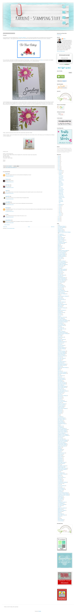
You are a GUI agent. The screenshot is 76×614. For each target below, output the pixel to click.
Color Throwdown (60, 282)
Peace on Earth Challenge (62, 401)
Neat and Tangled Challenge (62, 386)
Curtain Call (59, 297)
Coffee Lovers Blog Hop (61, 278)
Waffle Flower (60, 509)
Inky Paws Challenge (61, 345)
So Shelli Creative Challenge (62, 444)
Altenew (59, 236)
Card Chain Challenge (61, 252)
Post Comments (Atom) (10, 228)
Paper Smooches (60, 400)
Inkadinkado (60, 340)
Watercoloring (60, 511)
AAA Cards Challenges (61, 227)
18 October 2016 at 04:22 (9, 193)
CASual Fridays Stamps (61, 270)
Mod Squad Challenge (61, 379)
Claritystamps (60, 276)
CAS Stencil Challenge (61, 263)
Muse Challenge (13, 167)
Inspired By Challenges (61, 347)
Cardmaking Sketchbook (61, 256)
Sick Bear (60, 174)
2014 (59, 218)
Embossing (59, 311)
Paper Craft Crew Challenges (62, 395)
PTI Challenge (60, 416)
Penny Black (60, 402)
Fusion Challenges (61, 324)
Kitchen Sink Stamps (61, 354)
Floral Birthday (61, 201)
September (60, 204)
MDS (58, 369)
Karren (64, 38)
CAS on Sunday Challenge (62, 262)
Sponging (59, 448)
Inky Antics (59, 344)
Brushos (59, 249)
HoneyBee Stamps (61, 337)
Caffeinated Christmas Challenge (63, 250)
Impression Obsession (61, 339)
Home (29, 226)
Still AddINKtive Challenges (62, 465)
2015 (59, 216)
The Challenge (60, 479)
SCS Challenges (60, 427)
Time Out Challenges (61, 489)
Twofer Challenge (60, 497)
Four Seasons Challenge (61, 319)
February (60, 213)
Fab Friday (59, 313)
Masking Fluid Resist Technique (63, 367)
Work (58, 517)
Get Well (59, 326)
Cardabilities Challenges (61, 255)
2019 (59, 165)
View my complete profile (61, 51)
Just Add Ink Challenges (61, 351)
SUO (58, 471)
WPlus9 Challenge (61, 519)
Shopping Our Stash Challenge (62, 434)
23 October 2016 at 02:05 (9, 217)
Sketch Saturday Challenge (62, 443)
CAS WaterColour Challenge (62, 264)
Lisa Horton (59, 360)
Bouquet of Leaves (61, 197)
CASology (59, 268)
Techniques (59, 478)
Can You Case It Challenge (62, 251)
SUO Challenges (60, 472)
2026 (59, 156)
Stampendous (60, 450)
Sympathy (59, 475)
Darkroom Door (60, 298)
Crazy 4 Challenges (61, 290)
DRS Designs (60, 306)
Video (59, 506)
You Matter (60, 198)
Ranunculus (60, 182)
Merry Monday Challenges (62, 373)
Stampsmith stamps (61, 463)
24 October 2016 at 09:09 (9, 222)
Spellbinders (60, 447)
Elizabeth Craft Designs (61, 310)
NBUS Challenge (60, 385)
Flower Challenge (8, 167)
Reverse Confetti (60, 421)
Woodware (59, 516)
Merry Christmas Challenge (62, 372)
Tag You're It (60, 476)
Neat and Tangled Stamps (62, 387)
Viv (6, 214)
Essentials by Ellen (61, 312)
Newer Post (5, 226)
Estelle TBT (7, 196)
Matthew (59, 368)
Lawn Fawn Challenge (61, 358)
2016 (59, 169)
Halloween (59, 330)
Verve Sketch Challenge (61, 504)
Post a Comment (7, 224)
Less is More (60, 359)
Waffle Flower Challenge (61, 510)
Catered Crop (60, 271)
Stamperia (59, 451)
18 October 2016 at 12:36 (9, 211)
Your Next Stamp (60, 520)
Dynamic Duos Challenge (62, 307)
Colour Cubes (60, 284)
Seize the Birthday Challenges (62, 429)
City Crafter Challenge (61, 275)
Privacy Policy (59, 34)
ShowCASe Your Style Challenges (63, 435)
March (60, 212)
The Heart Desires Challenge (62, 482)
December (60, 170)
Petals (60, 186)
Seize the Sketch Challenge (62, 430)
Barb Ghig (7, 207)
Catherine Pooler (60, 272)
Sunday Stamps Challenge (62, 469)
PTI (16, 167)
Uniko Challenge (60, 498)
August (60, 205)
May (59, 209)
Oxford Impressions (61, 392)
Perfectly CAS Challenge (61, 403)
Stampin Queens (60, 454)
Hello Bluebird (60, 334)
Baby (58, 244)
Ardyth (7, 190)
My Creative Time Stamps (62, 382)
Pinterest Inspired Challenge (62, 408)
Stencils (59, 464)
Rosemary (7, 179)
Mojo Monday (60, 380)
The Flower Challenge (22, 37)
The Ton (59, 484)
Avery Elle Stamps (61, 243)
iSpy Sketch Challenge (61, 348)
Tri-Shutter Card (60, 490)
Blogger (40, 611)
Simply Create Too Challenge (62, 441)
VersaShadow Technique (61, 502)
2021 (59, 162)
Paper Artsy (59, 394)
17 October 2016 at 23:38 (9, 187)
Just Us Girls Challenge (61, 352)
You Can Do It (61, 185)
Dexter (59, 300)
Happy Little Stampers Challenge (63, 333)
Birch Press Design (61, 248)
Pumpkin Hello (61, 194)
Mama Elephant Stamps (61, 365)
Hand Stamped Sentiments (62, 332)
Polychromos (60, 409)
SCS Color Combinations (62, 428)
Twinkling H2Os (60, 496)
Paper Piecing (60, 396)
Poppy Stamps (60, 410)
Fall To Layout (60, 314)
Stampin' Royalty (60, 456)
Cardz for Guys (60, 258)
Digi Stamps (60, 303)
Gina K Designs (60, 327)
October (60, 173)
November (60, 172)
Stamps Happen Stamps (61, 462)
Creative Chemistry (61, 292)
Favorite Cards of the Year (62, 317)
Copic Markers (60, 289)
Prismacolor (59, 413)
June (60, 208)
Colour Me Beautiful (61, 285)
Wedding (59, 512)
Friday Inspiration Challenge (62, 321)
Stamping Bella (60, 458)
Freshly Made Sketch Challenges (63, 320)
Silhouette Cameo (60, 436)
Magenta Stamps (60, 362)
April (59, 211)
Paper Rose (59, 399)
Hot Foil (59, 338)
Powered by (64, 64)
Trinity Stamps (60, 491)
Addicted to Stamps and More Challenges (64, 232)
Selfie (59, 202)
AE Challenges (60, 234)
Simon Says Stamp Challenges (62, 440)
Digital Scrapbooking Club (62, 304)
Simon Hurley (60, 437)
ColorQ (59, 283)
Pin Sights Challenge (61, 406)
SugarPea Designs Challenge (62, 468)
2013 (59, 219)
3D (58, 225)
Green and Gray (61, 189)
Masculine (59, 366)
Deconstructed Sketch (61, 299)
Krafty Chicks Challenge (61, 355)
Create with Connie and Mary (62, 291)
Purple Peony (61, 200)
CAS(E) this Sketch (61, 265)
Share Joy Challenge (61, 433)
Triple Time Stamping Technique (63, 492)
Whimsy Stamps (60, 513)
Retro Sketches (60, 420)
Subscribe (64, 60)
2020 (59, 164)
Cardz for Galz (60, 257)
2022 (59, 161)
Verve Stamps (60, 505)
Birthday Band (61, 190)
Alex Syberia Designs (61, 235)
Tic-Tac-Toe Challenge (61, 485)
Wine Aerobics (61, 177)
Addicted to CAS (60, 229)
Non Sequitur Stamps (61, 389)
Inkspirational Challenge (61, 341)
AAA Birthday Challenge (61, 226)
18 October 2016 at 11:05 (9, 204)
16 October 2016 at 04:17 (9, 176)
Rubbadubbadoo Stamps (62, 423)
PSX (58, 414)
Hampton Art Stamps (61, 331)
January (60, 215)
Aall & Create (60, 228)
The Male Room (60, 483)
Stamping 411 (60, 457)
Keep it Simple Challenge (62, 353)
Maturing (60, 181)
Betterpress (59, 245)
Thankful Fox (61, 178)
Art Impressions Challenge (62, 242)
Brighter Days (61, 193)
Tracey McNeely (8, 220)
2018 (59, 166)
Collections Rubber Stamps (62, 279)
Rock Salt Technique (61, 422)
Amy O (7, 173)
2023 (59, 160)
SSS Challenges (60, 449)
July (59, 207)
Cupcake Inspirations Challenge (63, 296)
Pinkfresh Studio (60, 407)
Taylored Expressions (61, 477)
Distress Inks (60, 305)
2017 (59, 168)
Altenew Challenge (61, 237)
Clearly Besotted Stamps (61, 277)
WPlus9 (59, 518)
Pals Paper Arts (60, 393)
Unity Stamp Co (60, 499)
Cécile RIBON (8, 202)
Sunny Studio (60, 470)
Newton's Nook (60, 388)
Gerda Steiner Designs (61, 325)
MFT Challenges (60, 375)
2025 (59, 157)
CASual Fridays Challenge (62, 269)
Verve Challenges (60, 503)
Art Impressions (60, 241)
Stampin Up (59, 455)
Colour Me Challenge (61, 286)
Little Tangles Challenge (61, 361)
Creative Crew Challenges (62, 293)
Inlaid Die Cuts (60, 346)
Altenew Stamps (60, 238)
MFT (58, 374)
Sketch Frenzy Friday (61, 442)
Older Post (52, 226)
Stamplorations (60, 461)
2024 (59, 158)
